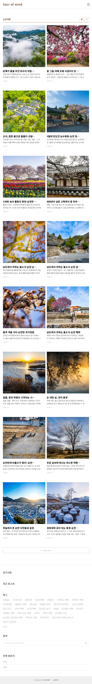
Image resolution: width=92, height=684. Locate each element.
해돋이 (51, 599)
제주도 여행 (64, 599)
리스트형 (87, 19)
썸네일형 (82, 19)
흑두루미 (45, 617)
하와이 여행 (78, 599)
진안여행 (32, 608)
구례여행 (8, 604)
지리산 (80, 608)
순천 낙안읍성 (10, 621)
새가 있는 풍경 (25, 613)
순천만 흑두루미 (62, 604)
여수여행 (20, 608)
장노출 (33, 604)
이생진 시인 (61, 613)
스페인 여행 (68, 608)
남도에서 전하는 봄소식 (63, 617)
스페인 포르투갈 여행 (13, 617)
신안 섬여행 (78, 604)
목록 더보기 (47, 550)
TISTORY (46, 680)
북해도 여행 (9, 613)
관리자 (55, 680)
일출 (57, 608)
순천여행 (40, 599)
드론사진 (18, 599)
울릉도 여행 (21, 604)
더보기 (5, 626)
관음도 (7, 599)
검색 (86, 643)
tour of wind (12, 4)
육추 (37, 613)
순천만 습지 (45, 608)
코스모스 (8, 608)
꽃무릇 (29, 599)
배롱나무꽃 (45, 604)
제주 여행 (48, 613)
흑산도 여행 (32, 617)
